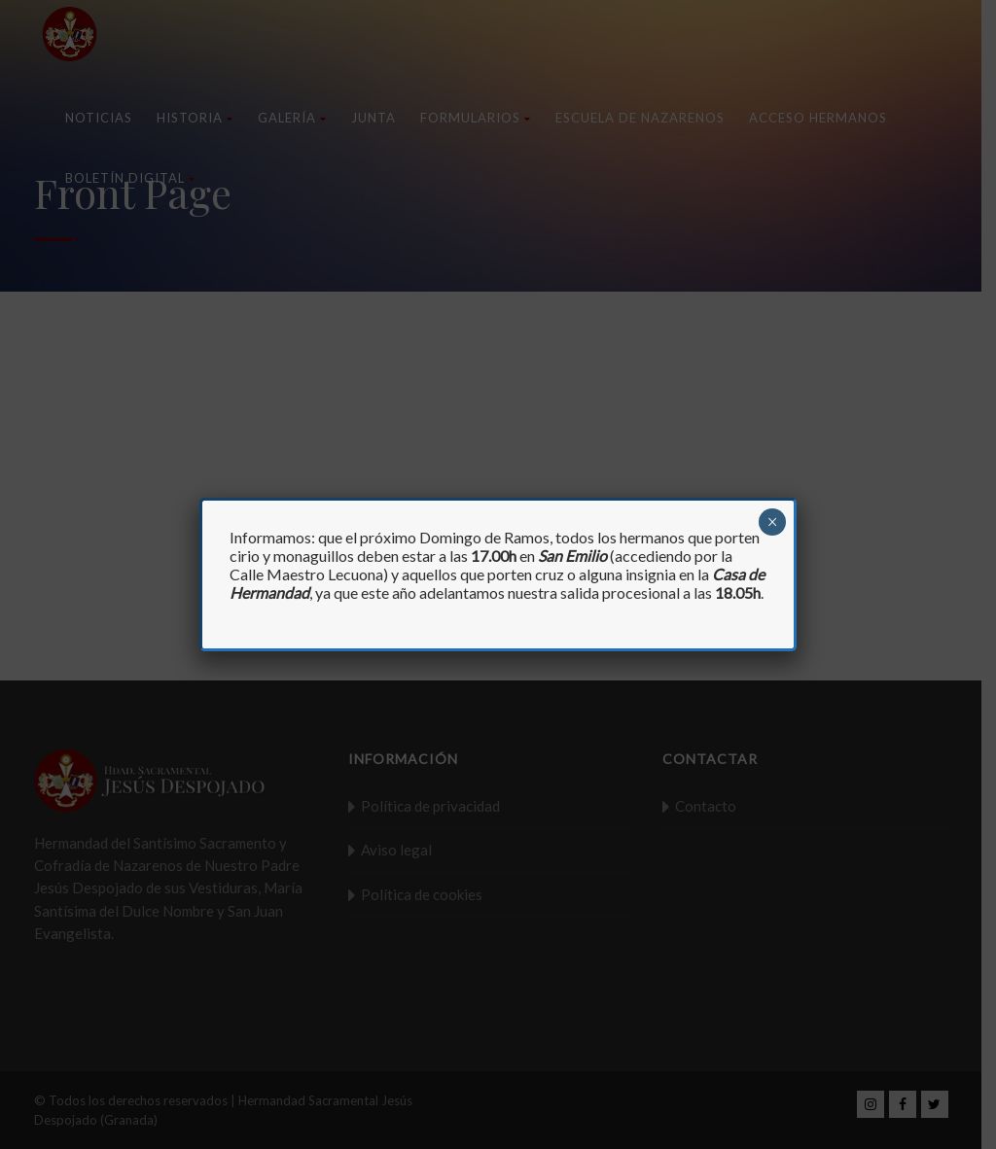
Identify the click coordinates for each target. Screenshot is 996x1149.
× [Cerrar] (772, 522)
